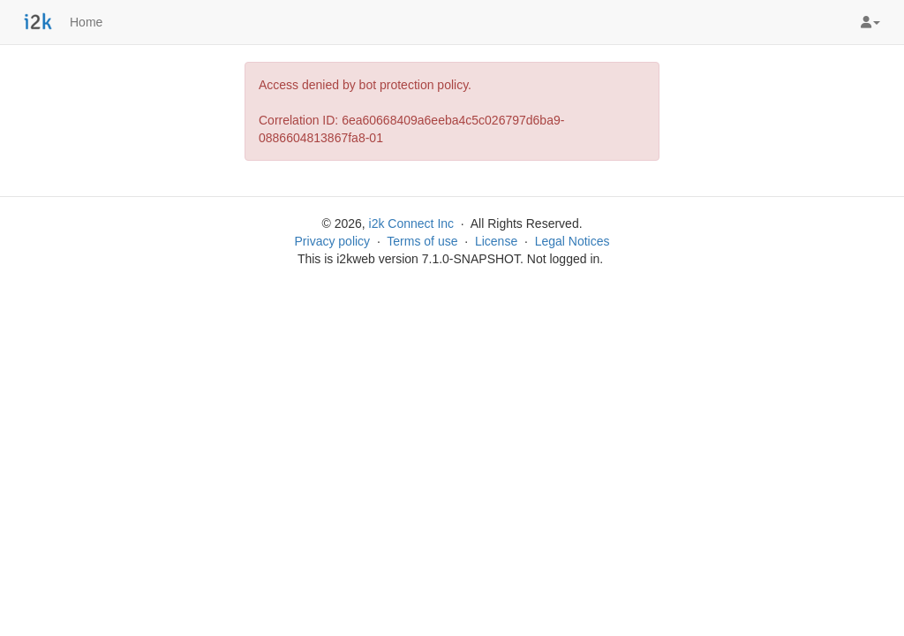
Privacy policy (333, 241)
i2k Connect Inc (412, 223)
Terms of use (422, 241)
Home (86, 22)
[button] (870, 22)
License (496, 241)
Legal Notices (572, 241)
